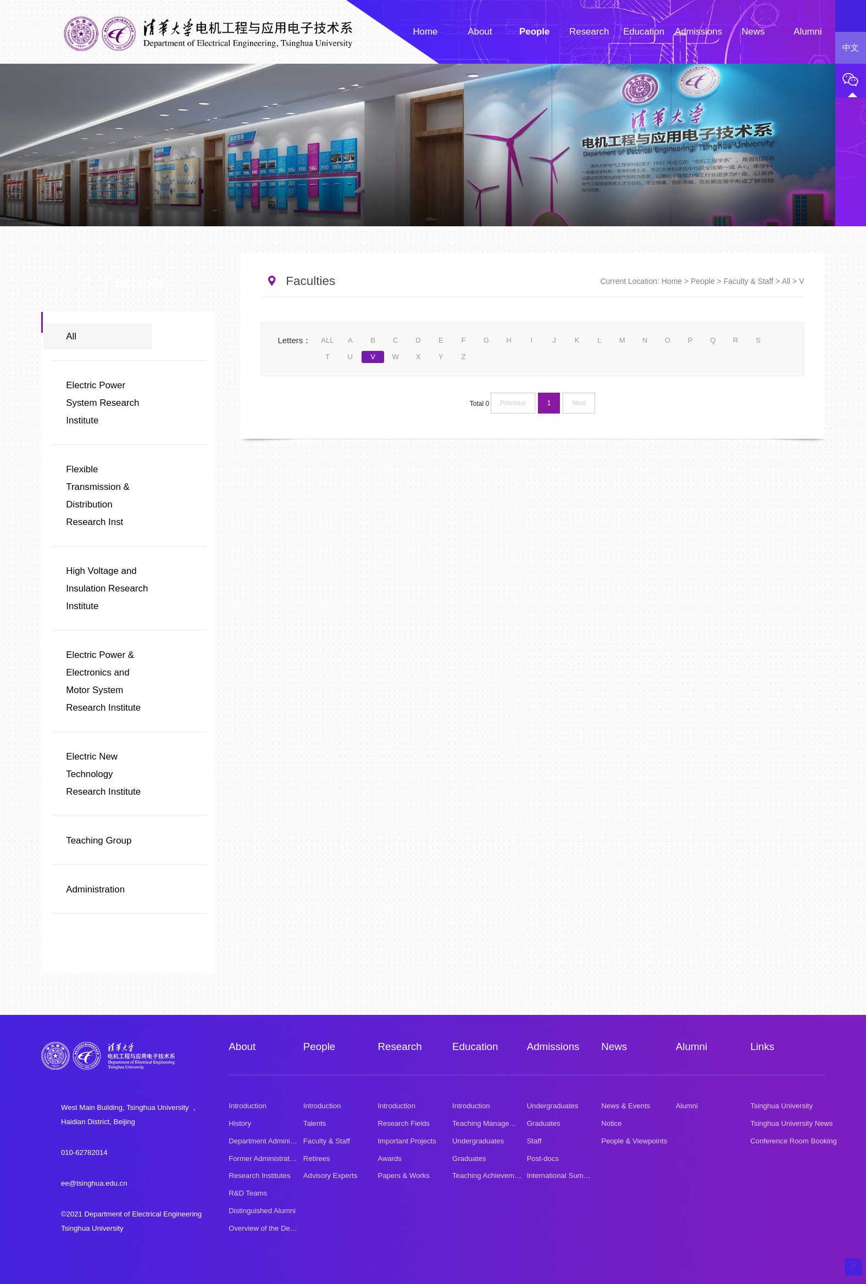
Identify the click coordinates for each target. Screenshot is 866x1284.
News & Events (625, 1106)
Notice (611, 1123)
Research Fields (404, 1123)
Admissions (553, 1046)
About (242, 1046)
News (614, 1046)
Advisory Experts (330, 1175)
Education (475, 1046)
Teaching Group (98, 840)
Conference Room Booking (793, 1141)
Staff (534, 1141)
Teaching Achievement (488, 1175)
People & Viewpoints (634, 1141)
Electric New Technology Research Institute (103, 774)
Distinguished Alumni (262, 1211)
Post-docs (543, 1158)
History (240, 1123)
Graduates (469, 1158)
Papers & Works (403, 1175)
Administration (95, 889)
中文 (850, 47)
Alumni (691, 1046)
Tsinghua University (781, 1106)
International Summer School (573, 1175)
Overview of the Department (273, 1228)
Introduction (248, 1106)
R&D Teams (248, 1193)
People (703, 281)
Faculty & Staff (749, 281)
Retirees (316, 1158)
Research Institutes (259, 1175)
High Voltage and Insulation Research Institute (107, 588)
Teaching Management (488, 1123)
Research (399, 1046)
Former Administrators (264, 1158)
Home (672, 281)
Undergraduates (478, 1141)
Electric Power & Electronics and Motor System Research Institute (103, 681)
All (71, 336)
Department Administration (271, 1141)
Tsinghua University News (791, 1123)
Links (762, 1046)
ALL (327, 340)
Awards (389, 1158)
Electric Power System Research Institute (102, 403)
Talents (314, 1123)
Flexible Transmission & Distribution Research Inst (98, 495)
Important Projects (407, 1141)
